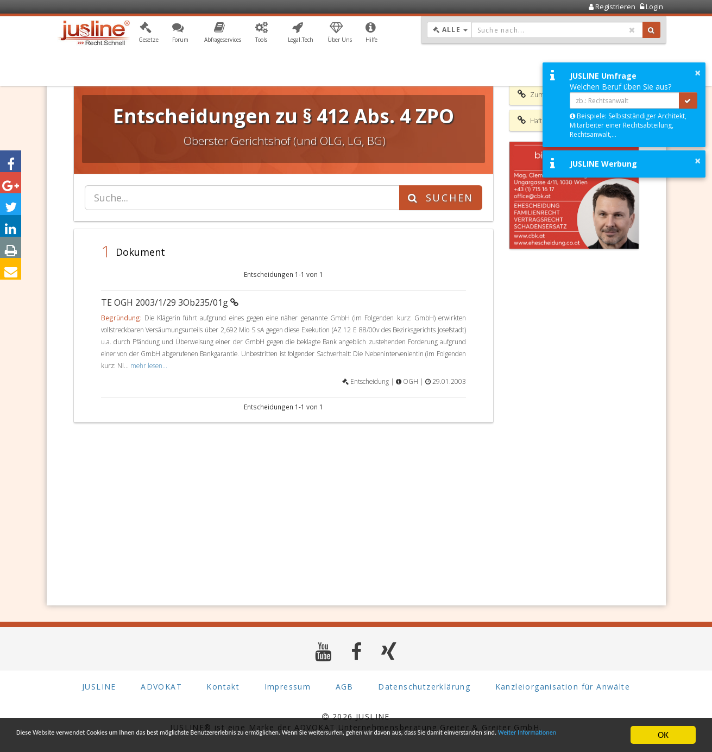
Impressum (287, 686)
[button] (148, 34)
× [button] (698, 72)
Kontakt (223, 686)
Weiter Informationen (132, 739)
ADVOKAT (161, 686)
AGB (345, 686)
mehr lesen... (148, 365)
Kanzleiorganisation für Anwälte (562, 686)
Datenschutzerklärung (424, 686)
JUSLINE (99, 686)
